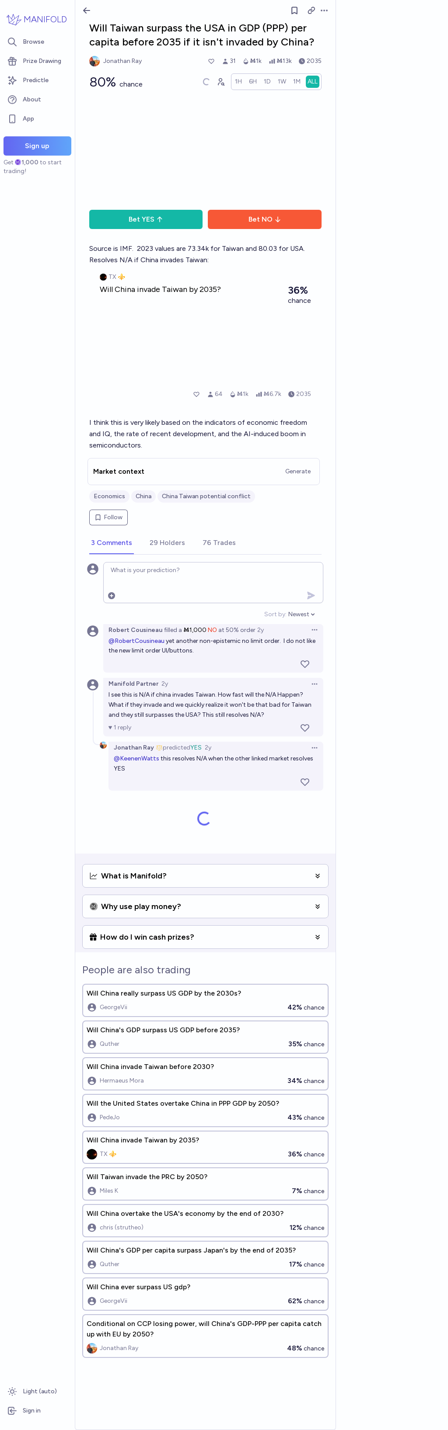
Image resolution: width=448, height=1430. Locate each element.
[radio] (238, 82)
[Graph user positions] (220, 82)
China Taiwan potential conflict (206, 496)
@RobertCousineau (136, 641)
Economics (109, 496)
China (143, 496)
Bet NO (264, 219)
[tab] (111, 543)
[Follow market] (294, 10)
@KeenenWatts (136, 758)
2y (260, 630)
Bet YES (146, 219)
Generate (298, 471)
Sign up (37, 146)
